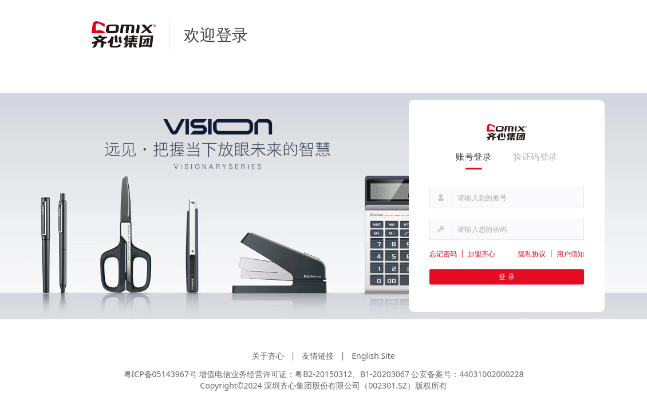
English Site (373, 355)
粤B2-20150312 (323, 374)
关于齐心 (268, 355)
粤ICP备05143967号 (160, 374)
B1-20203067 (384, 374)
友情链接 (318, 355)
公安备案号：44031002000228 (467, 374)
